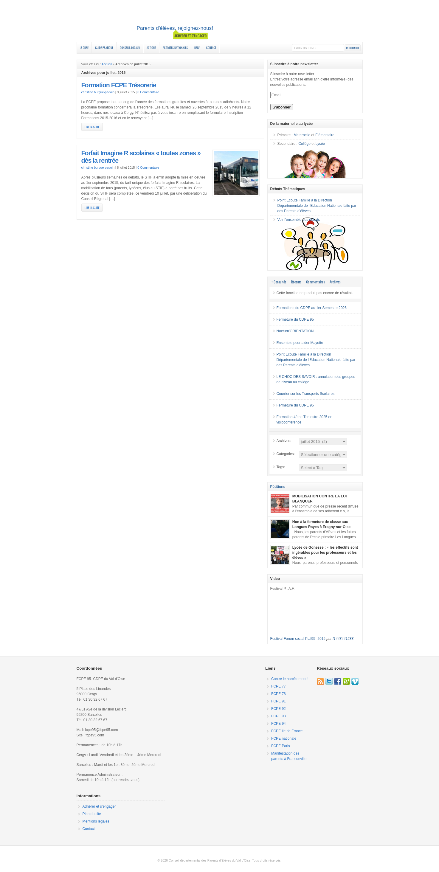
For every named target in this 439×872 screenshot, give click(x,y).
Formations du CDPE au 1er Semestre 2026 (312, 308)
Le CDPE (84, 47)
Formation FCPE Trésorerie (118, 85)
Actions (151, 47)
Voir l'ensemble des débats (298, 220)
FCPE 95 (220, 22)
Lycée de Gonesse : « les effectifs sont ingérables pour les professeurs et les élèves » (325, 552)
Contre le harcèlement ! (289, 679)
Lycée (320, 144)
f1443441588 (343, 639)
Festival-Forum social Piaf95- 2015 (297, 639)
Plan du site (92, 814)
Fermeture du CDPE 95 (295, 319)
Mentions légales (96, 821)
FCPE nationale (283, 738)
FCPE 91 (278, 701)
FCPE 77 (278, 686)
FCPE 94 (278, 724)
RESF (197, 47)
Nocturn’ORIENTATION (295, 331)
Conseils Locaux (130, 47)
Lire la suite (92, 127)
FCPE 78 (278, 694)
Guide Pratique (104, 47)
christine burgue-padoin (97, 92)
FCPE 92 (278, 709)
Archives (335, 281)
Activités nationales (175, 47)
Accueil (107, 64)
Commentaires (315, 281)
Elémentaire (324, 135)
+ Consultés (279, 281)
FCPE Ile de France (287, 731)
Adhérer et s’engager (99, 806)
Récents (296, 281)
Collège (304, 144)
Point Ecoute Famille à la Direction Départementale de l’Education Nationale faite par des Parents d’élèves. (316, 205)
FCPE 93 (278, 716)
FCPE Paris (280, 746)
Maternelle (302, 135)
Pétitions (278, 487)
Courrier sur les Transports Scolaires (306, 394)
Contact (211, 47)
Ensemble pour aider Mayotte (300, 343)
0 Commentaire (148, 92)
